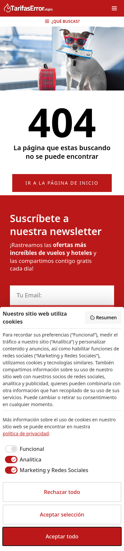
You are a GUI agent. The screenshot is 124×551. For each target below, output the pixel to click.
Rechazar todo (62, 492)
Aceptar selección (62, 514)
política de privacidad (26, 433)
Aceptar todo (62, 536)
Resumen (103, 317)
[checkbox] (23, 449)
